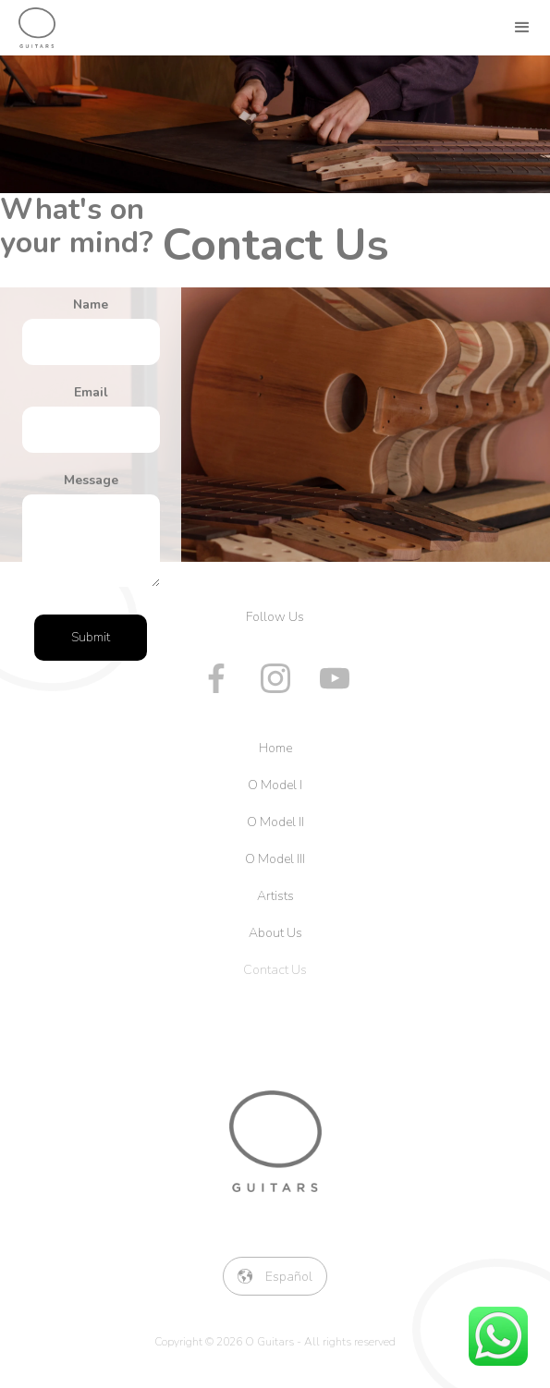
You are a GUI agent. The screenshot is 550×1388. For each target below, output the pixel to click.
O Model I (275, 785)
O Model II (275, 822)
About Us (275, 933)
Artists (275, 896)
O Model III (275, 859)
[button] (522, 27)
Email (91, 392)
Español (288, 1276)
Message (91, 480)
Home (275, 748)
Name (90, 304)
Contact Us (275, 970)
